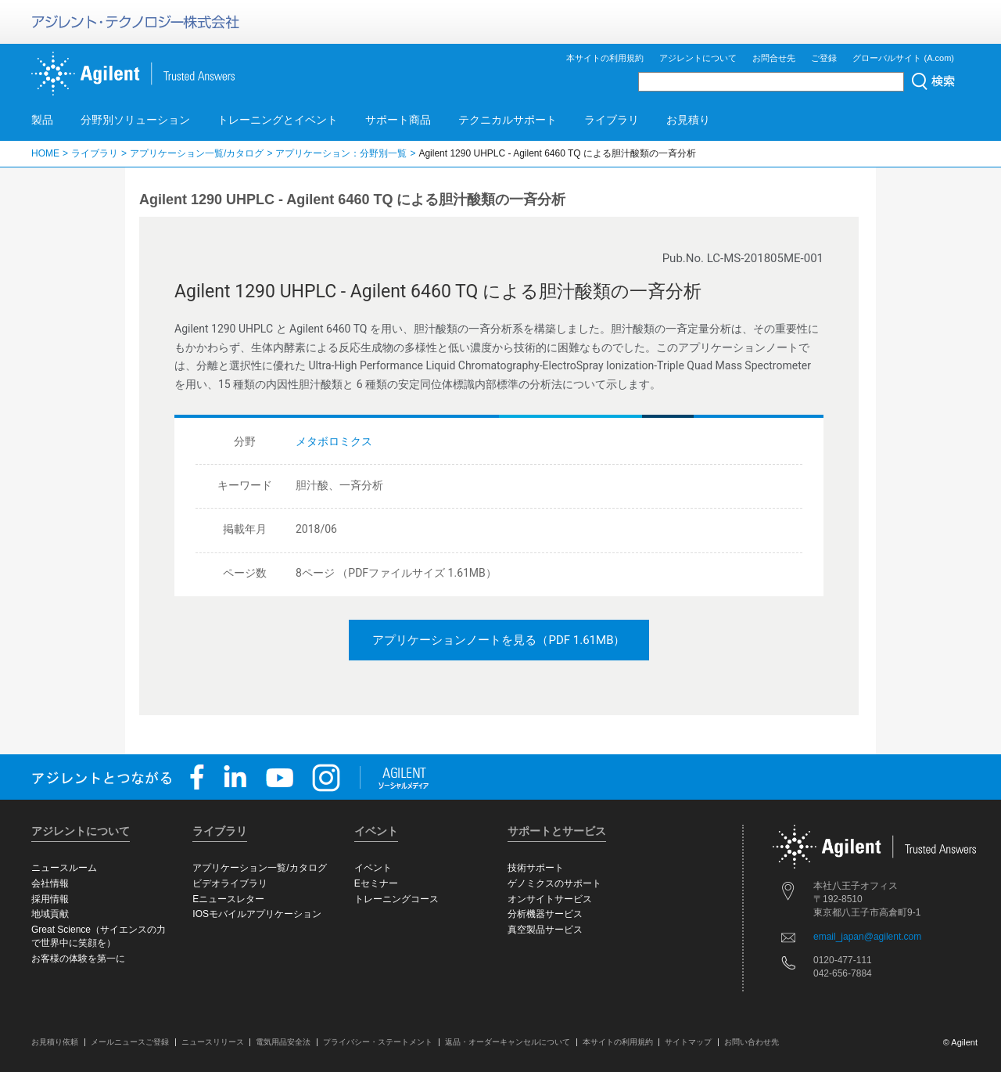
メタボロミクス (334, 441)
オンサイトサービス (550, 899)
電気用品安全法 (283, 1042)
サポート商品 (398, 119)
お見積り (688, 119)
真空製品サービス (545, 929)
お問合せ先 (773, 58)
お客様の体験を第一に (78, 958)
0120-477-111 (842, 960)
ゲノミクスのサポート (554, 883)
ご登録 (824, 58)
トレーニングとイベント (277, 119)
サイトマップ (688, 1042)
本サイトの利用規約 (605, 58)
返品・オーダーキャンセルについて (507, 1042)
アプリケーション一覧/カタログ (197, 153)
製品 (42, 119)
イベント (373, 867)
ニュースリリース (212, 1042)
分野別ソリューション (135, 119)
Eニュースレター (228, 899)
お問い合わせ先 (751, 1042)
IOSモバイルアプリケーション (256, 913)
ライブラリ (611, 119)
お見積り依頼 (54, 1042)
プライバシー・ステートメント (377, 1042)
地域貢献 (50, 913)
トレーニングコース (396, 899)
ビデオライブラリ (229, 883)
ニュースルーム (64, 867)
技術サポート (536, 867)
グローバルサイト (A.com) (903, 58)
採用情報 (50, 899)
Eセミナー (376, 883)
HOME (45, 153)
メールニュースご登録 (130, 1042)
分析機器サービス (545, 913)
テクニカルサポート (507, 119)
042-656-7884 (842, 973)
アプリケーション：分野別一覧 (341, 153)
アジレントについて (698, 58)
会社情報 (50, 883)
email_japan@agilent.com (867, 936)
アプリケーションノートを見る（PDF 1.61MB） (498, 640)
